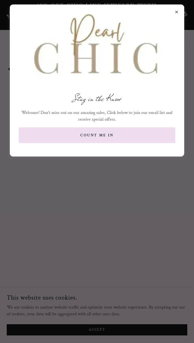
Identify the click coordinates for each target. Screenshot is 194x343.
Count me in (97, 135)
